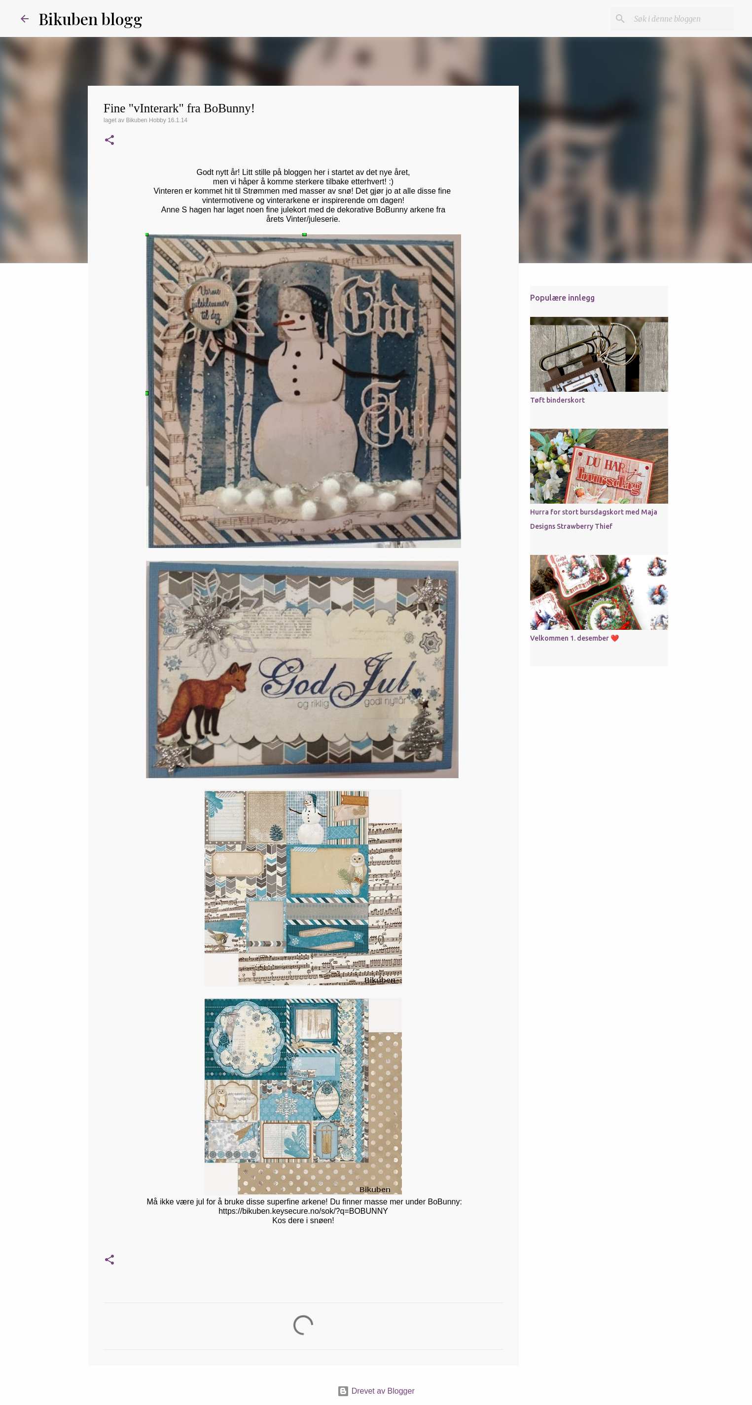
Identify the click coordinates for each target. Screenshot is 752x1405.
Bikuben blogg (90, 18)
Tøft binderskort (557, 400)
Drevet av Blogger (376, 1391)
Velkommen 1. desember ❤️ (574, 638)
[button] (109, 141)
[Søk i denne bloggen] (682, 19)
